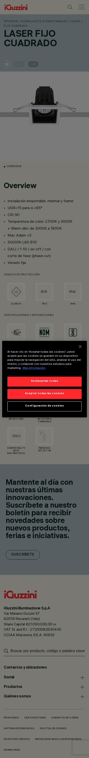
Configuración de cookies (44, 406)
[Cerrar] (80, 346)
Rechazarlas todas (44, 381)
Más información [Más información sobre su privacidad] (34, 368)
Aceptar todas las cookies (44, 393)
